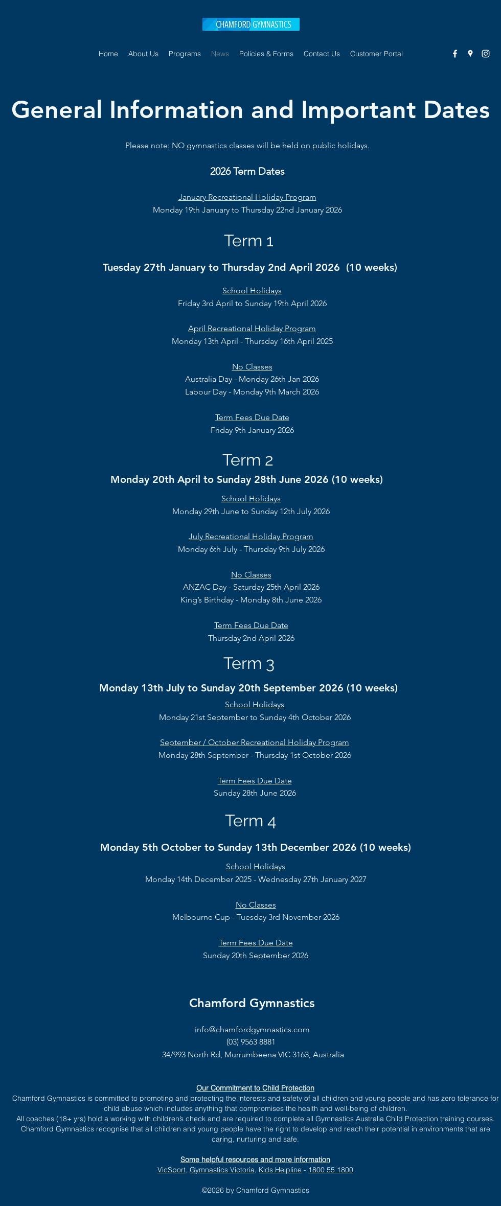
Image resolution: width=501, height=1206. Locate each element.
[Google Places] (470, 54)
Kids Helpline (280, 1169)
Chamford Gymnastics (252, 1002)
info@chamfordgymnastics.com (252, 1029)
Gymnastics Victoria (222, 1169)
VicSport (171, 1169)
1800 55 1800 (330, 1169)
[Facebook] (455, 54)
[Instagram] (486, 54)
